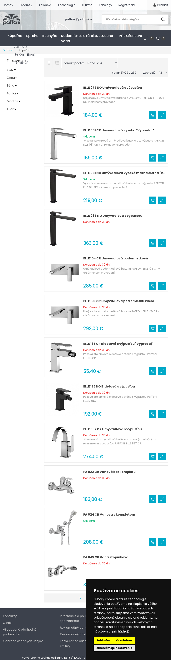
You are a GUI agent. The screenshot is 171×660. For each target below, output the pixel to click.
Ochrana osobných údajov (23, 641)
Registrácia (126, 5)
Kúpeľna (15, 35)
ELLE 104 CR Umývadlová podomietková (115, 258)
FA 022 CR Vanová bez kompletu (109, 472)
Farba (11, 93)
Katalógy (105, 5)
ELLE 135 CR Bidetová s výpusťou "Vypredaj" (118, 344)
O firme (87, 5)
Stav (10, 70)
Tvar (10, 109)
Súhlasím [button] (103, 640)
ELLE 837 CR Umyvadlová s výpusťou (112, 429)
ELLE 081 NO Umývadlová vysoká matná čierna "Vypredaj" (124, 173)
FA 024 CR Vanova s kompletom (109, 514)
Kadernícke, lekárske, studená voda (87, 38)
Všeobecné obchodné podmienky (20, 632)
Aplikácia (45, 5)
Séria (10, 85)
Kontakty (10, 616)
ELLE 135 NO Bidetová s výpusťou (109, 386)
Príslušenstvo (130, 35)
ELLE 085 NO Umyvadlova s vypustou (112, 215)
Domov (8, 5)
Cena (11, 77)
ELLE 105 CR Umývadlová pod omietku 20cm (118, 301)
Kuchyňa (49, 35)
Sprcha (32, 35)
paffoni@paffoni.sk (78, 19)
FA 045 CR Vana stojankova (105, 557)
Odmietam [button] (124, 640)
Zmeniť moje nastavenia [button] (114, 648)
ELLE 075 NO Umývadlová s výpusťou (112, 87)
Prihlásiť (162, 5)
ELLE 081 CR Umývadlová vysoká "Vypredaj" (118, 130)
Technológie (66, 5)
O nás (7, 623)
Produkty (26, 5)
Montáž (12, 101)
